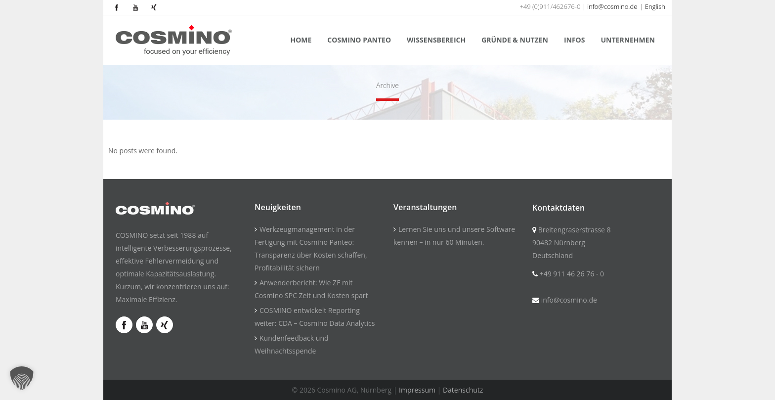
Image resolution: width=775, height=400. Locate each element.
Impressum (417, 390)
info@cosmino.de (612, 6)
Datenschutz (463, 390)
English (655, 6)
